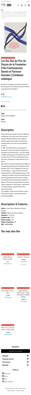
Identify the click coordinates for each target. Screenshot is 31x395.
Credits (16, 388)
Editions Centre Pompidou (8, 116)
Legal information (9, 388)
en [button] (27, 1)
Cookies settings (20, 390)
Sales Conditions (11, 390)
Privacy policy (22, 388)
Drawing (3, 121)
